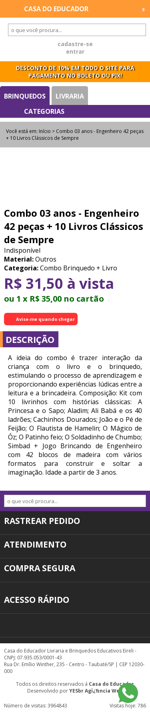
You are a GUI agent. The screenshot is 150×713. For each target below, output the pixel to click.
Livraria (70, 96)
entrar (75, 51)
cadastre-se (75, 44)
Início (45, 131)
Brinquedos (25, 96)
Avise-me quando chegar (45, 319)
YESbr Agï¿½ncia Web (96, 690)
